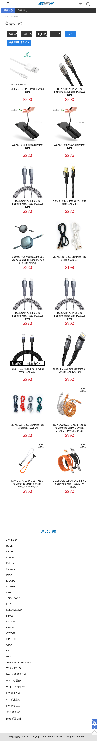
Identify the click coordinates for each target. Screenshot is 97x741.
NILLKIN (11, 621)
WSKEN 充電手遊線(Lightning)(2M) (69, 146)
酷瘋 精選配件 (13, 718)
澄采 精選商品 (13, 712)
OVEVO (10, 633)
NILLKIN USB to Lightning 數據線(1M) (27, 90)
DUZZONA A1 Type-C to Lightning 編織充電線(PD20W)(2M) (27, 204)
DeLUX (10, 563)
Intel (8, 592)
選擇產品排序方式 (19, 42)
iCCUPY (10, 580)
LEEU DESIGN (14, 610)
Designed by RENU (75, 736)
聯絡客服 (94, 727)
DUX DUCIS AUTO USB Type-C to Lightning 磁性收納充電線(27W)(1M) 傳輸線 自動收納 (69, 428)
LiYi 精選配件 (13, 693)
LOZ (8, 604)
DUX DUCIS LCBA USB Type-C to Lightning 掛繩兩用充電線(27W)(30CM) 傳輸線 (27, 484)
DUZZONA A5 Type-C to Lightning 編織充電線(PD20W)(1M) (69, 92)
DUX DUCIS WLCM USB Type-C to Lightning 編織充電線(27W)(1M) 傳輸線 (69, 484)
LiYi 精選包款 (13, 699)
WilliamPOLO (13, 668)
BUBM (9, 545)
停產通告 (22, 10)
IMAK (9, 575)
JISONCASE (13, 598)
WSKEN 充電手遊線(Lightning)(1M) (27, 146)
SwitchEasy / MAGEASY (19, 662)
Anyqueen (11, 540)
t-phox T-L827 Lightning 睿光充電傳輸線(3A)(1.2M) (27, 370)
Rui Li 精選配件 (14, 680)
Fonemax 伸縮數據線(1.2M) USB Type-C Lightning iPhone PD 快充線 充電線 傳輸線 (27, 260)
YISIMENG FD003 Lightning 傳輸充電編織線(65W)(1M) (27, 426)
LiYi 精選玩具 (13, 706)
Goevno (10, 569)
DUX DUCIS (13, 557)
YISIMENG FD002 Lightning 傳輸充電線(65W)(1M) (69, 258)
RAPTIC (10, 656)
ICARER (11, 586)
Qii (7, 650)
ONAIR (10, 627)
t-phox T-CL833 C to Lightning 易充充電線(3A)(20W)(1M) (69, 370)
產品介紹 (14, 17)
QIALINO (11, 639)
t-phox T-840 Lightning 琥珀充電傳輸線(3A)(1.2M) (69, 202)
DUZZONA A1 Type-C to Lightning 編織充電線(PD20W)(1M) (27, 316)
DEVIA (10, 551)
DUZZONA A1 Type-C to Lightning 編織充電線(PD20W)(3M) (69, 316)
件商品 (94, 722)
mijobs (9, 615)
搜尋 (70, 34)
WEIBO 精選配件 (15, 687)
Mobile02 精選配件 (16, 674)
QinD (9, 645)
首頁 (6, 17)
